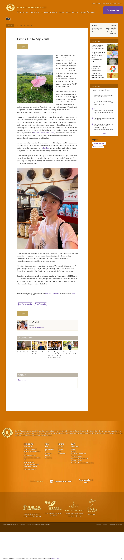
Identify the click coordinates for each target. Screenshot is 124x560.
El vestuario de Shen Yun (78, 481)
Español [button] (120, 4)
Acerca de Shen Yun (49, 477)
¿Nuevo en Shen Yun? (30, 476)
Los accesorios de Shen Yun (79, 486)
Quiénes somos (28, 472)
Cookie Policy (55, 558)
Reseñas (75, 12)
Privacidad (111, 552)
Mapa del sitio (119, 552)
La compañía (46, 12)
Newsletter (98, 4)
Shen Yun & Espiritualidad (31, 492)
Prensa (93, 4)
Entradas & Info (113, 10)
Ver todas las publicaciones (36, 355)
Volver (9, 25)
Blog (16, 25)
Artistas (55, 12)
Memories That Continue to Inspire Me (97, 30)
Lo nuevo (61, 474)
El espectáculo (35, 12)
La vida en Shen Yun (30, 483)
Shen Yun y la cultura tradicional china (82, 490)
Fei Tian (68, 162)
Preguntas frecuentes (87, 12)
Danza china (75, 474)
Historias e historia (76, 488)
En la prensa (48, 485)
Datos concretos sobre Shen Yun (32, 486)
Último (68, 12)
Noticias (101, 90)
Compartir (22, 46)
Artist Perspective (40, 331)
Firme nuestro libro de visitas (86, 508)
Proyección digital (76, 483)
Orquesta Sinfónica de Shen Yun (32, 480)
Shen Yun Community (55, 318)
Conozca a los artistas (30, 494)
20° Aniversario (22, 12)
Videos (61, 12)
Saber (103, 4)
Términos (105, 552)
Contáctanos (108, 4)
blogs (59, 479)
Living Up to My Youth (26, 25)
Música (73, 476)
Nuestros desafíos (29, 489)
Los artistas (48, 481)
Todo (94, 90)
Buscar (114, 4)
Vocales (73, 479)
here (20, 321)
